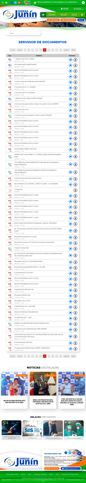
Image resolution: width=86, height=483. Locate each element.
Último (73, 50)
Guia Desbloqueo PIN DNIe (23, 342)
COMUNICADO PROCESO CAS (24, 289)
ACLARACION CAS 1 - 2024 (22, 318)
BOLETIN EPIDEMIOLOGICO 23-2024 (26, 126)
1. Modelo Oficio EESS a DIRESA (24, 59)
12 (36, 50)
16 (52, 50)
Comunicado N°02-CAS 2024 (23, 273)
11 (32, 50)
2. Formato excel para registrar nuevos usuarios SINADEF (33, 115)
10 (28, 50)
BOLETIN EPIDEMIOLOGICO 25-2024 (26, 76)
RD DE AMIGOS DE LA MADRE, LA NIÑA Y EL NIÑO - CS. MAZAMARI (36, 184)
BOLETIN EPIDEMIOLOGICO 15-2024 (26, 195)
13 (40, 50)
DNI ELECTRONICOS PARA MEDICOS (26, 312)
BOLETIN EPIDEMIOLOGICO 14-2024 (26, 201)
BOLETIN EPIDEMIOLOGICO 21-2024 (26, 138)
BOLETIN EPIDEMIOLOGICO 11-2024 (26, 217)
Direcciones (63, 15)
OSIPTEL (23, 474)
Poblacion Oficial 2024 (21, 248)
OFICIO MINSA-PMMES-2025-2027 (25, 149)
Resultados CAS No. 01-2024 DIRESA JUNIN (28, 261)
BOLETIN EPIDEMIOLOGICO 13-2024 (26, 206)
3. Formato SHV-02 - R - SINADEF (25, 87)
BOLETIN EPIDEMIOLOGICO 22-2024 (26, 132)
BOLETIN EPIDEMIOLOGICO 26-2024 (26, 70)
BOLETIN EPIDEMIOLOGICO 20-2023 (26, 143)
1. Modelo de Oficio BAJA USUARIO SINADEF (28, 98)
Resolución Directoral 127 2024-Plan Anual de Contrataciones (34, 242)
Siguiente (66, 50)
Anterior (20, 50)
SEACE (57, 474)
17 (56, 50)
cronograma (18, 189)
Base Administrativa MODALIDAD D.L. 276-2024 (29, 267)
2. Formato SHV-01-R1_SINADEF (24, 93)
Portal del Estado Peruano (12, 474)
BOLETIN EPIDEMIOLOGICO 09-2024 (26, 284)
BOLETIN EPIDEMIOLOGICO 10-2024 (26, 278)
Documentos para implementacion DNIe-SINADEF (30, 329)
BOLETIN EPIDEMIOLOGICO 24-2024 (26, 121)
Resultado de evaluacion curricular (25, 237)
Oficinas (74, 15)
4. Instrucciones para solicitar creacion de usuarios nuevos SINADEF (36, 104)
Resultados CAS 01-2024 (22, 301)
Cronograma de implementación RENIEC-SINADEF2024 (32, 348)
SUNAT (29, 474)
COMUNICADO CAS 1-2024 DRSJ (24, 306)
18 (60, 50)
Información (52, 15)
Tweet (12, 33)
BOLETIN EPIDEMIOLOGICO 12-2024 (26, 212)
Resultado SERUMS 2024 (22, 295)
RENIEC (51, 474)
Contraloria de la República (40, 474)
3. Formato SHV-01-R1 (21, 109)
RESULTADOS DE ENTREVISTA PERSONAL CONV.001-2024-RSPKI (35, 223)
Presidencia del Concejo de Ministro (70, 474)
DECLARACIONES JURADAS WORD (25, 64)
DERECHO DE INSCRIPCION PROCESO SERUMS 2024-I (31, 323)
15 (48, 50)
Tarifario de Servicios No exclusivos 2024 (27, 178)
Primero (12, 50)
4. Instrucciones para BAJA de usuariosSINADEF (29, 81)
